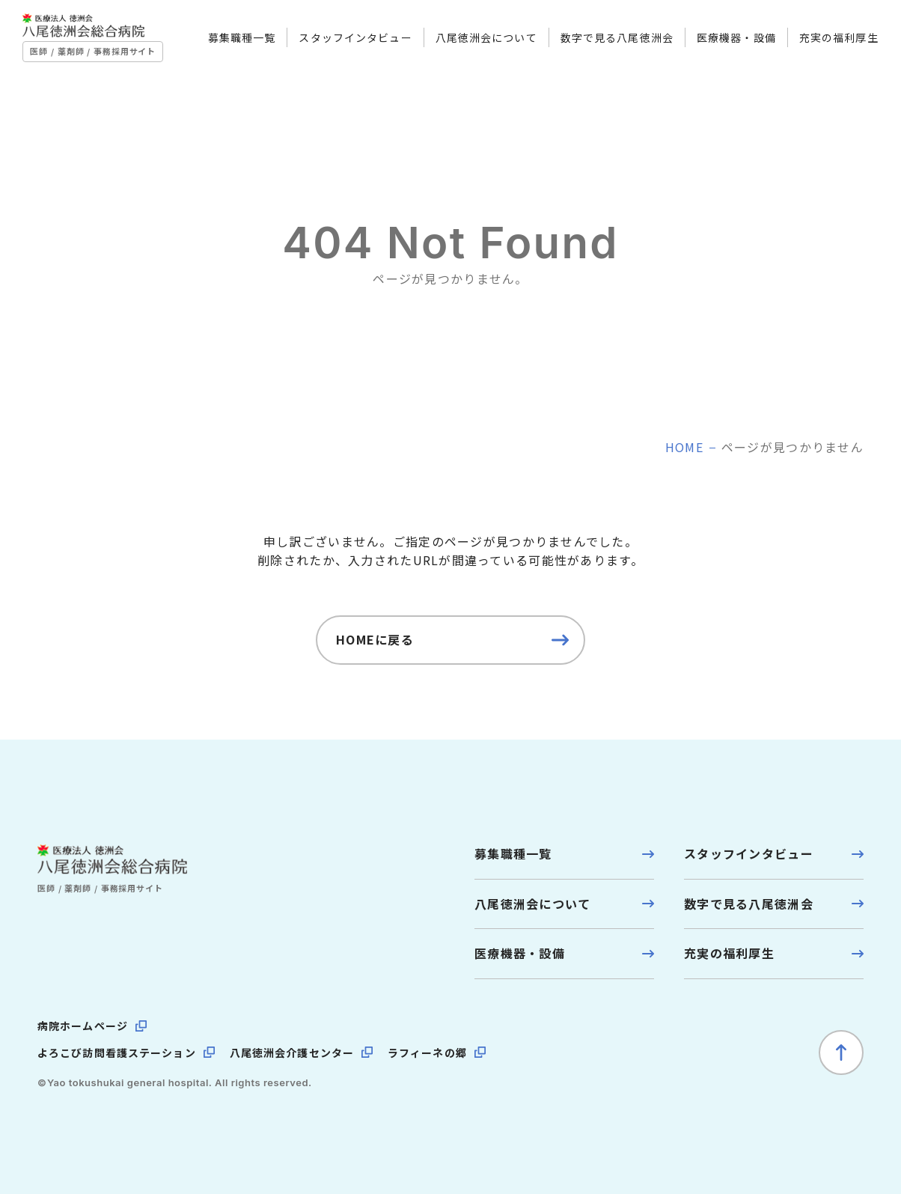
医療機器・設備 (721, 43)
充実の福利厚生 (824, 43)
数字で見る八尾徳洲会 (602, 43)
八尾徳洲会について (471, 43)
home (684, 447)
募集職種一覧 (227, 43)
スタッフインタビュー (340, 43)
